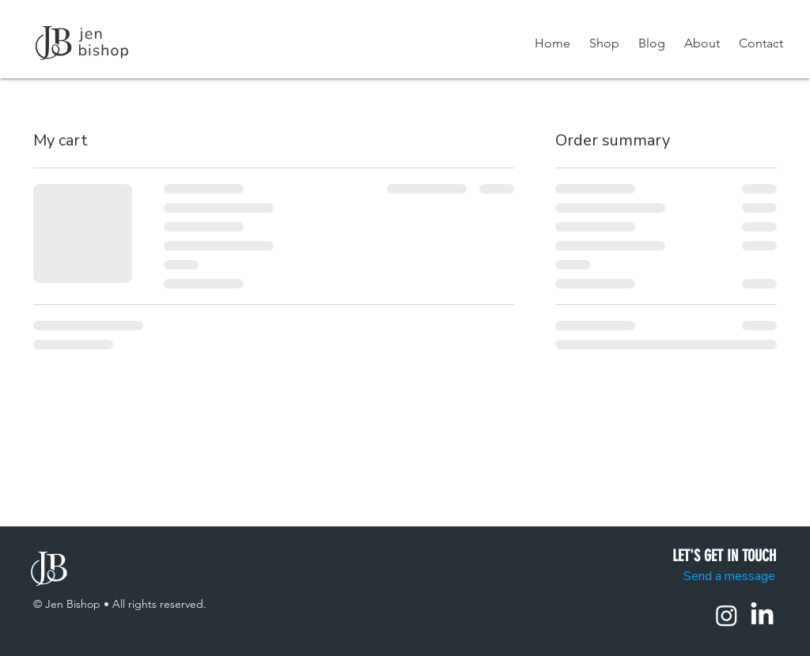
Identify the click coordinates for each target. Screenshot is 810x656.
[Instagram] (726, 615)
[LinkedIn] (762, 615)
